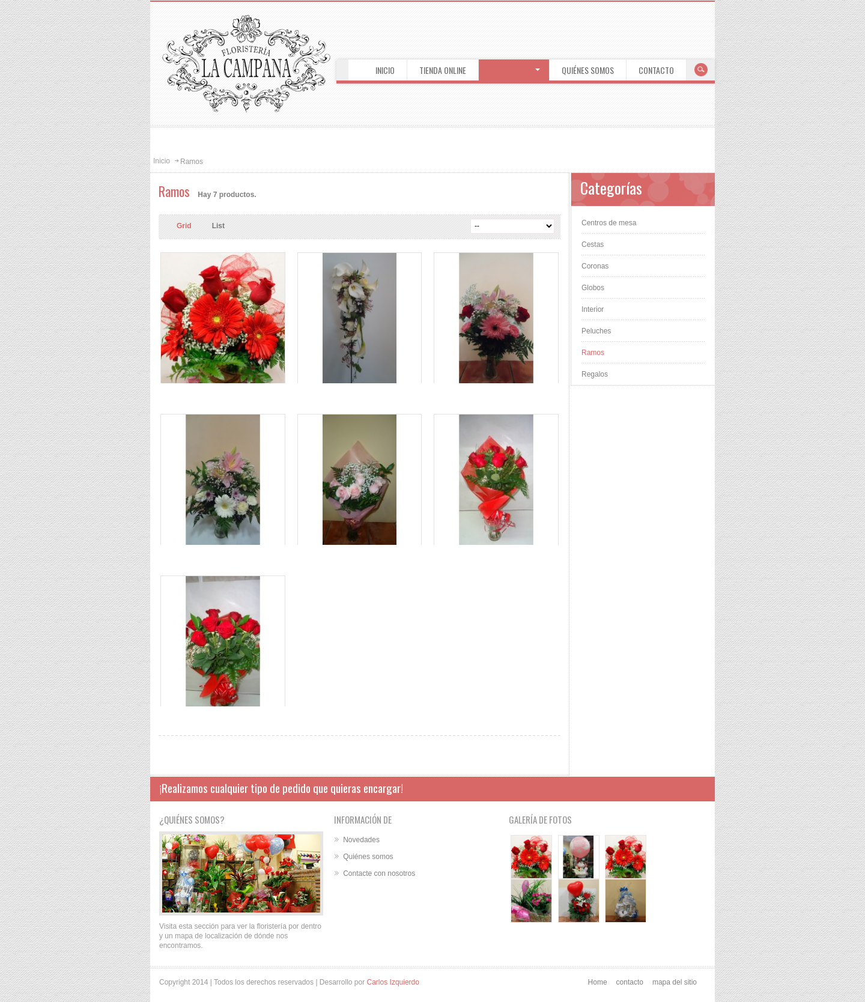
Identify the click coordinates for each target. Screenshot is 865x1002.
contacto (629, 982)
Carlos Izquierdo (393, 982)
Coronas (595, 266)
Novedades (361, 840)
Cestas (592, 244)
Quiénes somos (368, 856)
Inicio (161, 161)
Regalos (594, 374)
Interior (592, 309)
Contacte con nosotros (379, 873)
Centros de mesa (608, 223)
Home (597, 982)
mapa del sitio (674, 982)
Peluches (596, 331)
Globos (592, 288)
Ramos (592, 352)
